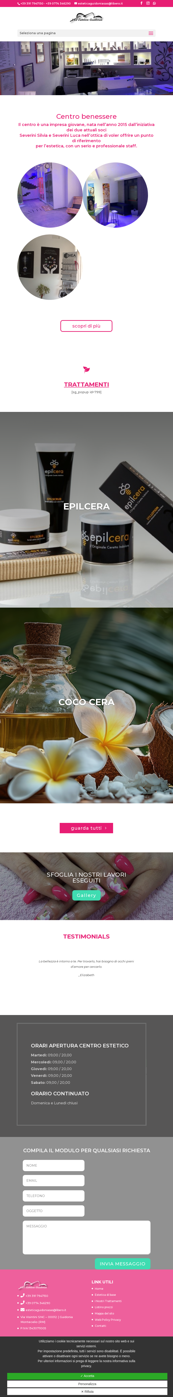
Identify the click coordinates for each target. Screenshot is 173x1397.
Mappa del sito (104, 1313)
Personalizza (87, 1384)
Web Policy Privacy (108, 1319)
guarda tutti (86, 828)
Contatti (100, 1325)
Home (99, 1288)
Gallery (86, 895)
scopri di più (86, 326)
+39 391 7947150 (31, 3)
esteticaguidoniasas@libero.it (46, 1310)
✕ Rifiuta (87, 1391)
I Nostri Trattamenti (108, 1301)
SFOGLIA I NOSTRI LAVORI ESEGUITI (86, 877)
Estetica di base (105, 1294)
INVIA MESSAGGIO (123, 1264)
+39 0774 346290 (58, 3)
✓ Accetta (87, 1376)
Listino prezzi (104, 1307)
